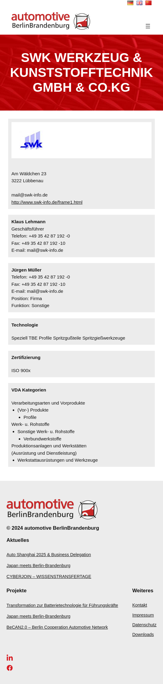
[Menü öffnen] (148, 26)
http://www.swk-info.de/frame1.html (47, 202)
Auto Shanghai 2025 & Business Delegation (49, 554)
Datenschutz (144, 624)
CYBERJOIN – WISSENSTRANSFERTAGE (49, 576)
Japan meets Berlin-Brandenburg (38, 565)
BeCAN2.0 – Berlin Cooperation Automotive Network (57, 627)
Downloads (143, 634)
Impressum (143, 615)
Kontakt (139, 605)
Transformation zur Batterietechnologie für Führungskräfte (62, 605)
